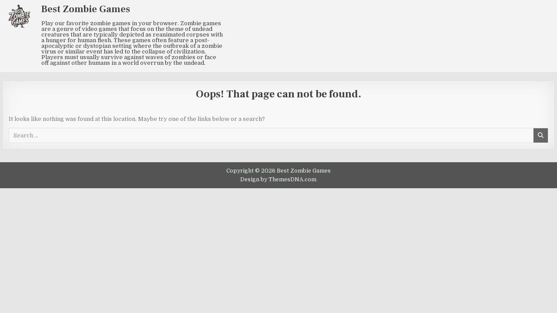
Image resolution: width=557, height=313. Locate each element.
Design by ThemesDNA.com (278, 179)
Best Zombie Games (85, 9)
